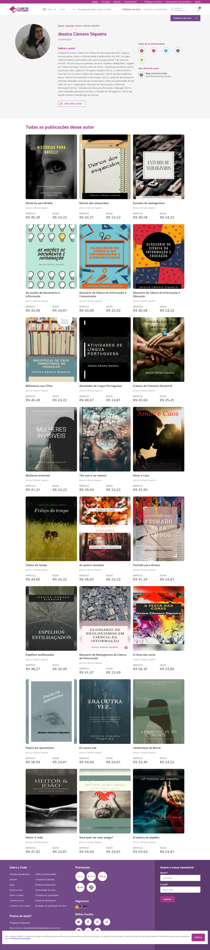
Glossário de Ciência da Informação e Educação (156, 294)
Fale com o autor (73, 103)
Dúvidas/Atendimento (20, 874)
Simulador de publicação (51, 905)
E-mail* (164, 884)
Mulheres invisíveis (38, 475)
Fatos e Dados (17, 895)
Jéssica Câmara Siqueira (37, 207)
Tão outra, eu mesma (92, 475)
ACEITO (198, 937)
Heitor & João (34, 837)
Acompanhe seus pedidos (178, 1)
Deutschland (130, 1)
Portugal (105, 1)
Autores (70, 25)
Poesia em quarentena (40, 748)
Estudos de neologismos (149, 203)
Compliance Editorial (44, 879)
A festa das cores (144, 655)
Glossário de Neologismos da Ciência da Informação (102, 656)
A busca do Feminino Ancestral (152, 386)
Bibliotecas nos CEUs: (39, 386)
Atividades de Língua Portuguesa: (100, 386)
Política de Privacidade (20, 938)
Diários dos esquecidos (94, 203)
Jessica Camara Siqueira (144, 659)
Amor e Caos (141, 475)
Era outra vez (87, 748)
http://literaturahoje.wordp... (159, 75)
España (117, 1)
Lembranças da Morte (147, 748)
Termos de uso (17, 900)
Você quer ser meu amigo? (96, 837)
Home (61, 25)
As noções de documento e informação (43, 294)
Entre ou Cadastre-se (180, 9)
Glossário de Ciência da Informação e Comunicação (102, 294)
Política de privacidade (45, 874)
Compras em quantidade (155, 9)
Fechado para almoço (146, 565)
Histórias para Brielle (39, 203)
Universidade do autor (45, 890)
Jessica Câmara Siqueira (144, 207)
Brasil (95, 1)
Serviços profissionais (45, 884)
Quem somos (16, 890)
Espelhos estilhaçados (40, 655)
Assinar (167, 899)
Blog (12, 884)
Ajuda (197, 1)
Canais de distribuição (45, 900)
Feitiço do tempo (36, 565)
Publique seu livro (153, 1)
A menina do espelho (146, 837)
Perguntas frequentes (20, 922)
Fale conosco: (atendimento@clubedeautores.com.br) (35, 928)
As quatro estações (91, 565)
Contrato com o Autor (20, 905)
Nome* (164, 873)
